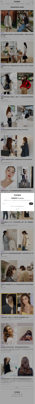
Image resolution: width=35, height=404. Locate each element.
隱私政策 (22, 206)
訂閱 (31, 203)
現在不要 (17, 208)
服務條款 (19, 206)
